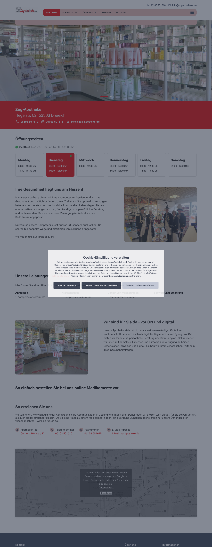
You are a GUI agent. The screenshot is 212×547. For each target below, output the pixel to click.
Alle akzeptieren (67, 285)
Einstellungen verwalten (141, 285)
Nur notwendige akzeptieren (101, 285)
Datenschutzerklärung (119, 276)
